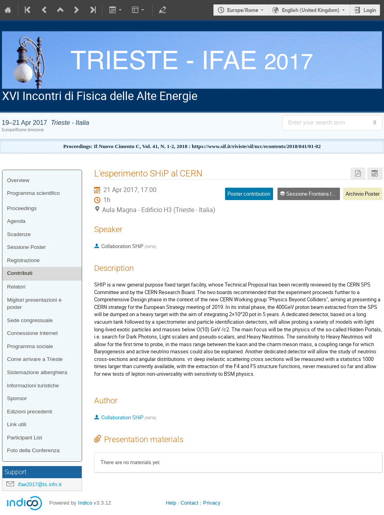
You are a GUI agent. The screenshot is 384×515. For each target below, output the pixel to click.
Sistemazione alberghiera (37, 372)
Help (171, 502)
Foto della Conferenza (33, 450)
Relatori (16, 287)
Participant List (24, 438)
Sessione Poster (26, 247)
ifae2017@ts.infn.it (40, 484)
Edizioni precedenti (29, 412)
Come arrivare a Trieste (35, 359)
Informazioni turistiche (33, 386)
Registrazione (23, 260)
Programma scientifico (33, 193)
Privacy (212, 502)
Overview (18, 180)
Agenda (16, 221)
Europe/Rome (242, 10)
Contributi (20, 273)
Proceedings (22, 208)
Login (370, 10)
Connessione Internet (32, 333)
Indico (85, 502)
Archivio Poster (363, 193)
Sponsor (17, 398)
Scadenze (19, 234)
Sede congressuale (30, 320)
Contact (190, 502)
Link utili (16, 424)
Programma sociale (30, 346)
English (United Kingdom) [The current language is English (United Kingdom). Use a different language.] (311, 10)
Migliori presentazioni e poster (34, 304)
